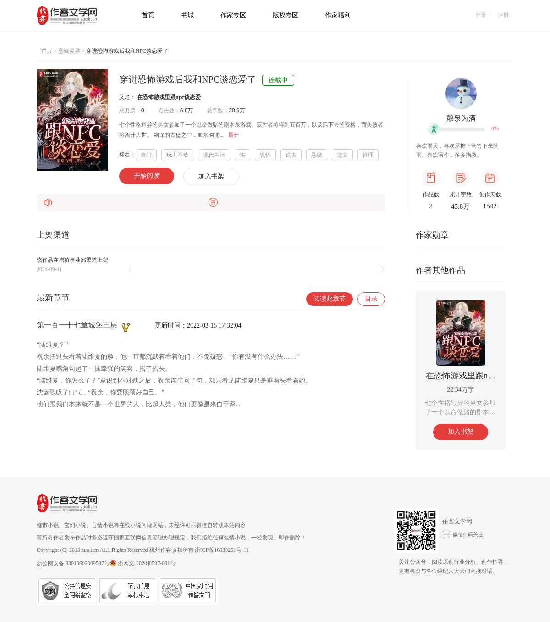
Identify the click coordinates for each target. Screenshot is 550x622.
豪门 (146, 155)
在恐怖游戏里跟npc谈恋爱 (169, 97)
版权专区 (285, 15)
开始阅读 (147, 175)
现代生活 (214, 155)
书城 (187, 15)
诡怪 (265, 155)
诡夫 (291, 155)
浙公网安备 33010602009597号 (76, 563)
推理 (368, 155)
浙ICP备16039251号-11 (222, 550)
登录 (480, 15)
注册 (503, 15)
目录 (371, 298)
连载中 (278, 80)
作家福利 (338, 15)
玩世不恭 (177, 155)
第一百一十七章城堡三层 (84, 325)
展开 (233, 135)
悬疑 (316, 155)
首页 (148, 15)
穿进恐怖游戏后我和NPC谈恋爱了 (127, 51)
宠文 (342, 155)
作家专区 (233, 15)
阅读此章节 (330, 298)
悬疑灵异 (69, 51)
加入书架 (211, 176)
